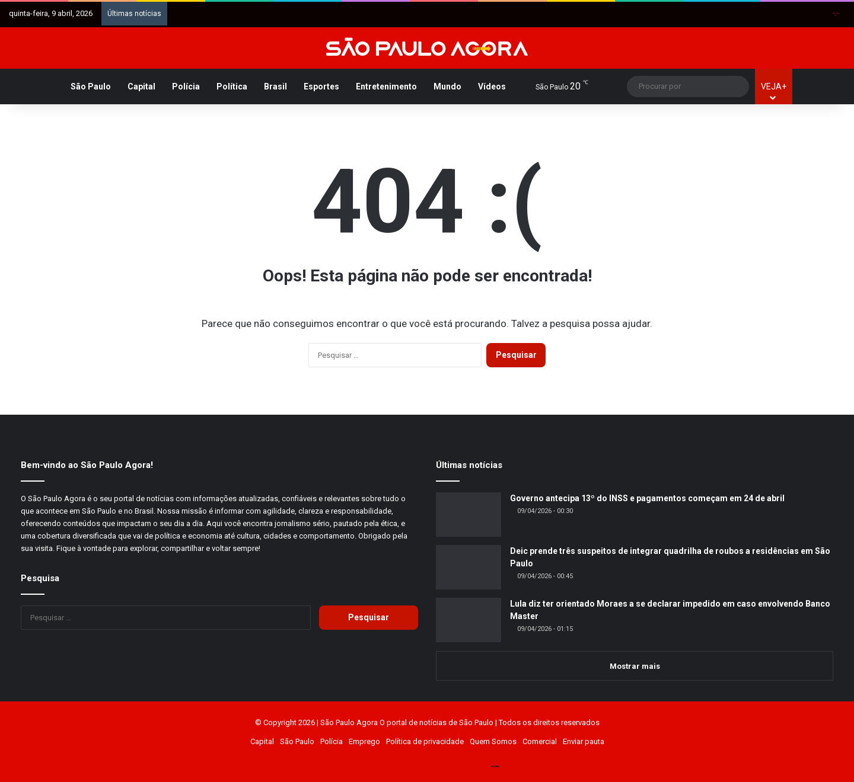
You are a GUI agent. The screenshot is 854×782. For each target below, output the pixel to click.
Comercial (539, 741)
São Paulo (91, 86)
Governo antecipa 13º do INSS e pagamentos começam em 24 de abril (647, 498)
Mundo (447, 86)
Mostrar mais (635, 666)
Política (231, 86)
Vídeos (492, 86)
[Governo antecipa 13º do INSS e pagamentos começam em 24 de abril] (468, 514)
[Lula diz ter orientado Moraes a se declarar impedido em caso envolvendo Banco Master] (468, 620)
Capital (141, 86)
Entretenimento (386, 86)
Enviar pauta (583, 741)
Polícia (186, 86)
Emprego (364, 741)
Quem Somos (493, 741)
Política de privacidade (425, 741)
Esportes (321, 86)
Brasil (275, 86)
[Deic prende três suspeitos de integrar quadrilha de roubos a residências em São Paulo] (468, 567)
